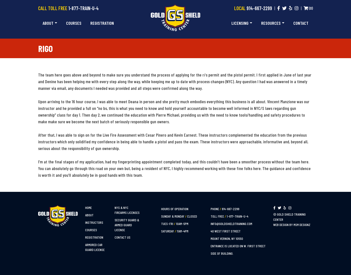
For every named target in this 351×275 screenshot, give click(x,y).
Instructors (94, 222)
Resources (271, 23)
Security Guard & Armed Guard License (127, 225)
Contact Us (122, 237)
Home (88, 207)
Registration (102, 23)
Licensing (240, 23)
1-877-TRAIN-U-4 (83, 8)
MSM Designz (302, 225)
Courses (73, 23)
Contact (300, 23)
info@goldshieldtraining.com (231, 224)
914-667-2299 (259, 8)
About (48, 23)
